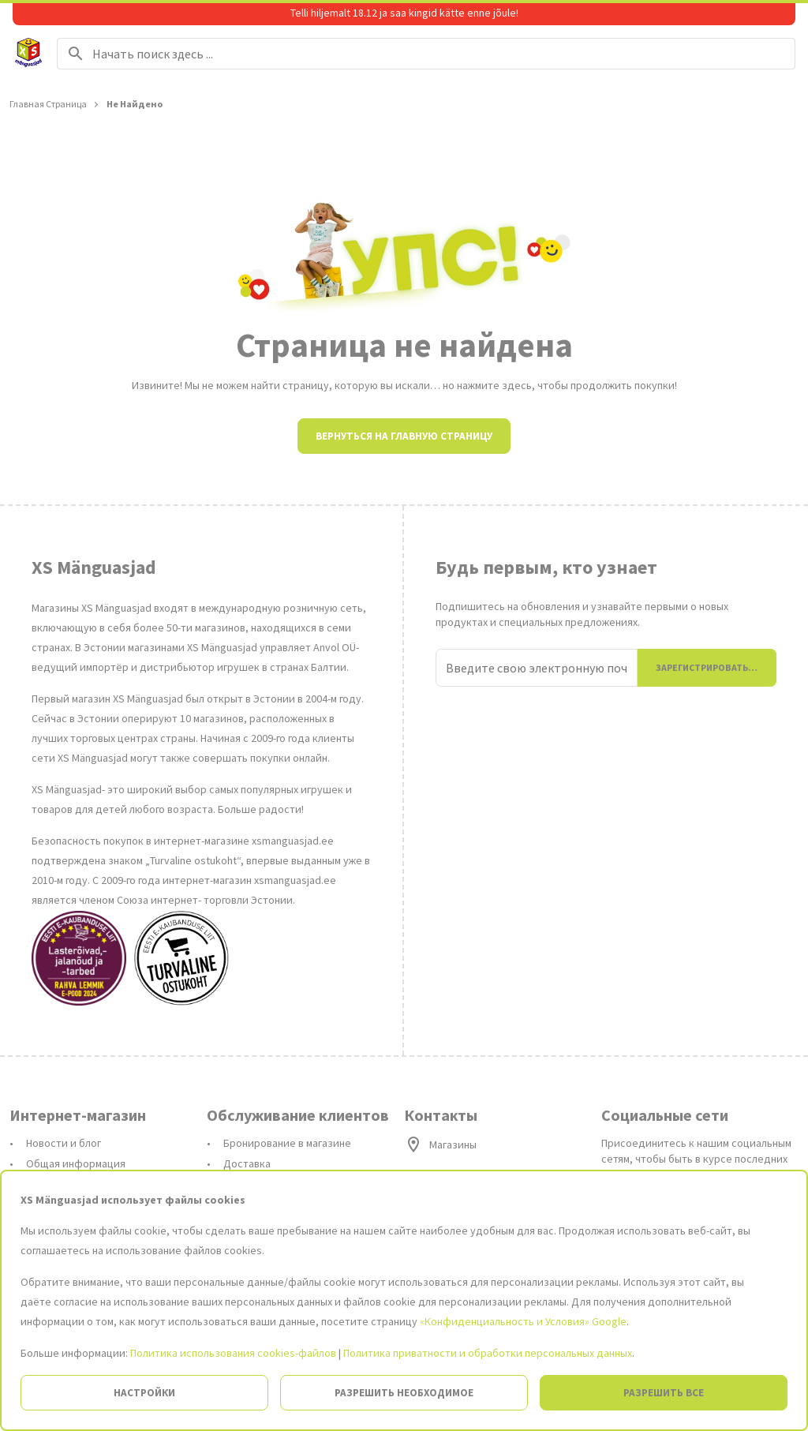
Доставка (247, 1163)
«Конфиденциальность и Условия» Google (523, 1321)
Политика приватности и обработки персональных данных (487, 1353)
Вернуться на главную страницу (404, 436)
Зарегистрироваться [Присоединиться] (708, 667)
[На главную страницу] (28, 53)
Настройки (144, 1392)
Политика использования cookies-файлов (233, 1353)
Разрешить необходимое (404, 1392)
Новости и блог (63, 1143)
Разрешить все (663, 1392)
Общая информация (75, 1163)
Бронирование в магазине (287, 1143)
